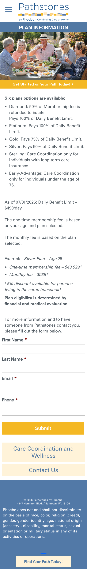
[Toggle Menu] (8, 10)
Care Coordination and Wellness (43, 452)
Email (9, 378)
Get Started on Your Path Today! (41, 84)
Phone (10, 400)
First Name (14, 340)
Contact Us (43, 470)
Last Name (14, 359)
